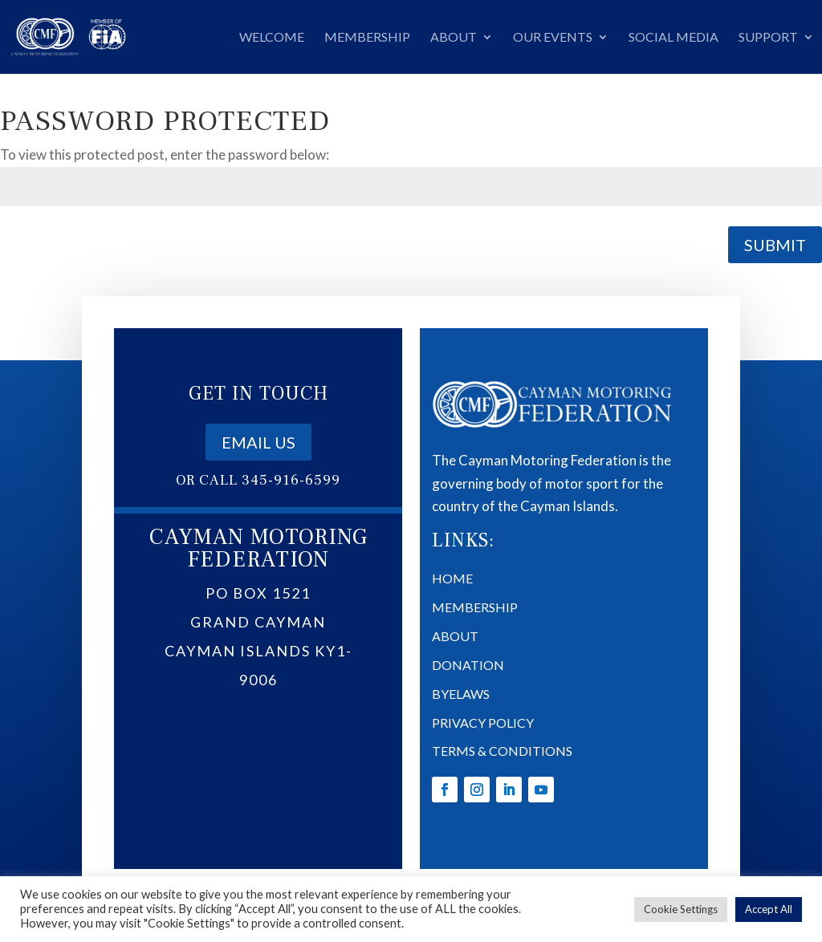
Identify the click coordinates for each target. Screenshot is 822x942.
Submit (775, 244)
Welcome (271, 37)
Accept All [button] (768, 909)
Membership (367, 37)
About (453, 37)
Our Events (552, 37)
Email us (258, 554)
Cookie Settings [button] (681, 909)
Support (768, 37)
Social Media (673, 37)
